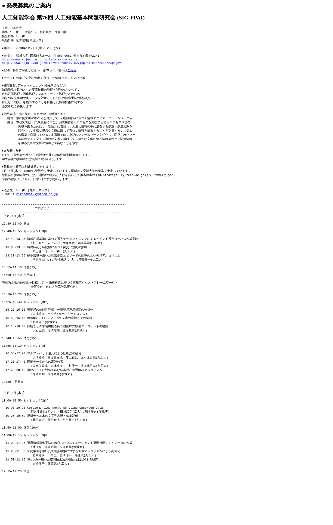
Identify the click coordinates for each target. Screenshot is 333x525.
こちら (71, 75)
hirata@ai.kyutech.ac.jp (37, 210)
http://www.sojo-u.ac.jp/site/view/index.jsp (40, 63)
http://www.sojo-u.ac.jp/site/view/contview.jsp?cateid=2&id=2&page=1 (62, 67)
